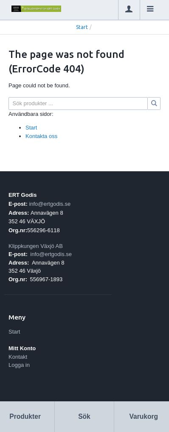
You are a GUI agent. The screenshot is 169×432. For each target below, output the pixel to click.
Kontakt (17, 357)
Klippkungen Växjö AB (35, 246)
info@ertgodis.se (49, 204)
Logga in (19, 365)
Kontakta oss (41, 136)
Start (82, 27)
